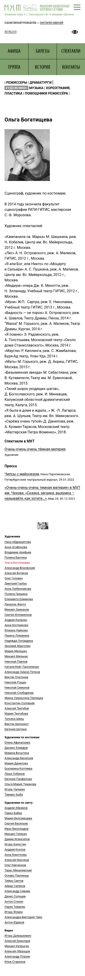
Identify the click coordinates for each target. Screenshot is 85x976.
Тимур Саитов (14, 880)
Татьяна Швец (14, 718)
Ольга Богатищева (17, 562)
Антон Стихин (14, 901)
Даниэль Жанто (15, 604)
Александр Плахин (17, 956)
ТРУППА (14, 67)
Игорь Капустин (15, 844)
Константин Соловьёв (20, 703)
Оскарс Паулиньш (17, 875)
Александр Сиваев (17, 891)
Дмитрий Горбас (16, 583)
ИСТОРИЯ (42, 67)
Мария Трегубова (16, 713)
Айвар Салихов (15, 886)
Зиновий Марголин (18, 646)
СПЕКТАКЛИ (70, 51)
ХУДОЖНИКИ (16, 88)
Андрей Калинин (16, 620)
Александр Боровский (20, 568)
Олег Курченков (15, 865)
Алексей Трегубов (17, 708)
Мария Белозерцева (18, 818)
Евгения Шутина (16, 729)
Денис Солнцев (15, 896)
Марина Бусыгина (17, 753)
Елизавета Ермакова (19, 599)
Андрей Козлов (15, 849)
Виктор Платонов (16, 677)
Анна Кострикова (16, 625)
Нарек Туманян (15, 906)
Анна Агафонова (16, 547)
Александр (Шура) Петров (22, 672)
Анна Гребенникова (18, 588)
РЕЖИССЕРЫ (16, 83)
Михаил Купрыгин (17, 946)
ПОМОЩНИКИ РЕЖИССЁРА (46, 93)
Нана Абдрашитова (18, 542)
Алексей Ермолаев (17, 941)
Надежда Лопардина (19, 640)
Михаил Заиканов (17, 609)
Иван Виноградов (17, 828)
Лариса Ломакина (17, 635)
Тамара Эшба (14, 794)
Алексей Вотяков (16, 573)
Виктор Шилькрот (17, 724)
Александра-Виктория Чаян (23, 917)
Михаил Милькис (16, 656)
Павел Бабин (13, 813)
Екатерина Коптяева (18, 768)
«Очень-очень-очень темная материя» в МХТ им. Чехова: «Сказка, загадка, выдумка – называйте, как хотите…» (42, 493)
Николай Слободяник (19, 692)
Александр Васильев (19, 758)
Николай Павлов (16, 661)
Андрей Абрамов (16, 808)
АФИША (14, 51)
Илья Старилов (15, 961)
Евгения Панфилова (18, 779)
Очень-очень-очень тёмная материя (35, 449)
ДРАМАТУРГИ (41, 83)
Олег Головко (14, 578)
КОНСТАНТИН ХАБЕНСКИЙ (51, 22)
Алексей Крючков (17, 860)
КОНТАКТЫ (71, 67)
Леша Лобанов (15, 773)
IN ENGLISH (11, 32)
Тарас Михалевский (18, 870)
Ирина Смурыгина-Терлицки (24, 698)
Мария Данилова (16, 763)
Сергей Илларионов (18, 614)
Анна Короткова (16, 854)
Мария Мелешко (16, 651)
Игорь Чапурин (15, 789)
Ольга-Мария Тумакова (20, 784)
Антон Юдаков (14, 922)
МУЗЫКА (36, 88)
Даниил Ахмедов (16, 747)
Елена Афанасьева (17, 742)
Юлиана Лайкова (16, 630)
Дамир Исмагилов (17, 839)
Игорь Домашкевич (18, 935)
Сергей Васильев (16, 823)
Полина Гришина (16, 594)
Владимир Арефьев (18, 552)
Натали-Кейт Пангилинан (22, 666)
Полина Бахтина (16, 557)
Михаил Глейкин (16, 834)
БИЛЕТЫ (42, 51)
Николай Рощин (15, 682)
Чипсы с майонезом (22, 474)
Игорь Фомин (14, 912)
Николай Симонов (17, 687)
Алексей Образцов (17, 951)
